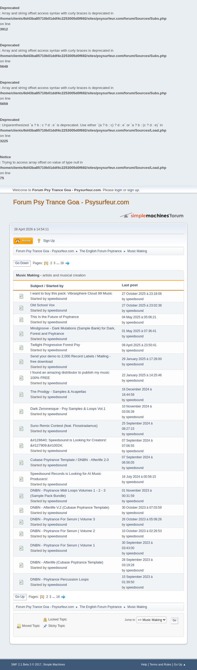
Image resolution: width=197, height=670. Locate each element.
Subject (36, 286)
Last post (129, 285)
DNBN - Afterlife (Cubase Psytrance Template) (66, 562)
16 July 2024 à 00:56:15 (139, 477)
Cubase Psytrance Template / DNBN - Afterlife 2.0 (69, 460)
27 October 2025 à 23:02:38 (141, 305)
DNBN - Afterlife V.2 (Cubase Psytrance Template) (69, 507)
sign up (133, 190)
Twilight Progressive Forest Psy (55, 345)
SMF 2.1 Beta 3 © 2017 (26, 664)
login (118, 190)
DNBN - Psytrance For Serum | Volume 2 (62, 531)
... (58, 263)
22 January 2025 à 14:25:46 (141, 375)
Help (144, 664)
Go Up (20, 597)
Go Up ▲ (180, 664)
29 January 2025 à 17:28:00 (141, 359)
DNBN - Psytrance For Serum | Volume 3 (62, 519)
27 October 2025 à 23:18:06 (141, 294)
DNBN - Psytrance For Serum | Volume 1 (62, 545)
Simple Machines (54, 664)
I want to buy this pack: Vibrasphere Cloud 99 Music (71, 293)
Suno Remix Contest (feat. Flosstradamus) (64, 426)
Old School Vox (42, 305)
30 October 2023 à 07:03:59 (141, 507)
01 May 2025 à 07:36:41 (139, 331)
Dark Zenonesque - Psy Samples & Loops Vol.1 (68, 409)
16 (62, 263)
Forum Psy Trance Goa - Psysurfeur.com (71, 202)
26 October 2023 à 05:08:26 (141, 519)
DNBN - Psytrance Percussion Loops (59, 579)
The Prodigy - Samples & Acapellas (58, 392)
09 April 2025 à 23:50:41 (139, 345)
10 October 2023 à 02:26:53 (141, 531)
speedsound (57, 299)
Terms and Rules (160, 664)
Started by (55, 286)
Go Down (22, 263)
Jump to (130, 619)
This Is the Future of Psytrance (54, 317)
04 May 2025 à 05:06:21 (139, 317)
